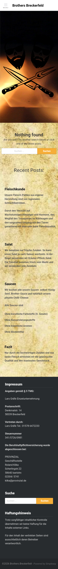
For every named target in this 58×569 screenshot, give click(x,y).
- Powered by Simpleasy (44, 563)
